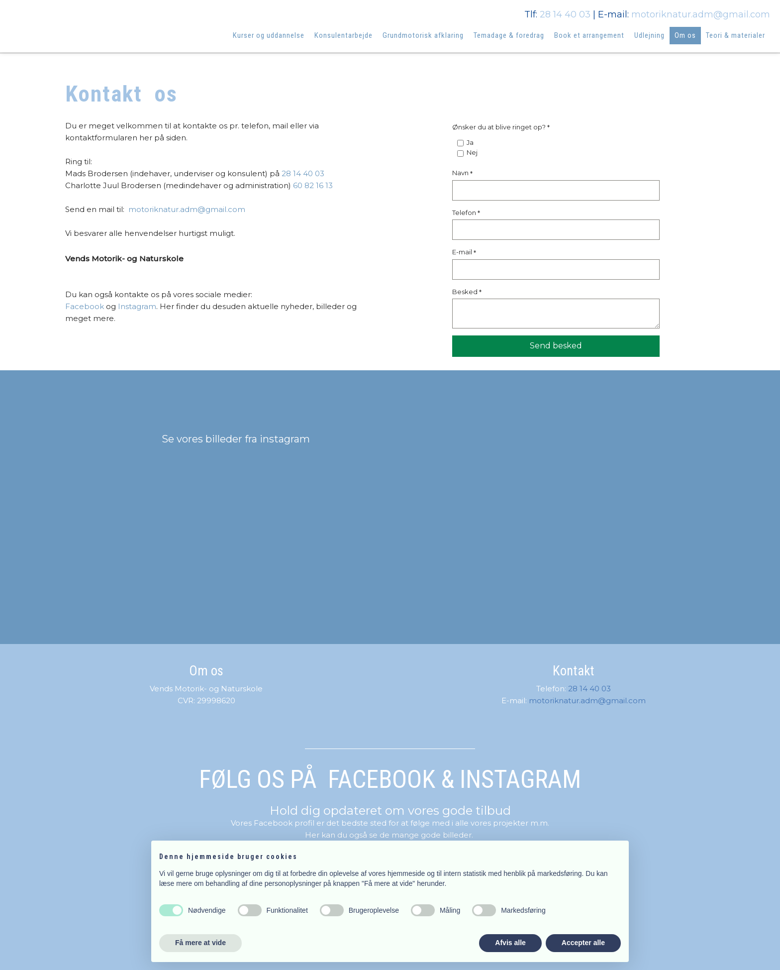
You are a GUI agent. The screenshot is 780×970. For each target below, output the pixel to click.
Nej (472, 152)
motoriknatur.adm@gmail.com (700, 14)
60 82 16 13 (313, 185)
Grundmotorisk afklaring (423, 35)
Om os (685, 35)
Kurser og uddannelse (268, 35)
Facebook (84, 306)
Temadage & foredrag (509, 35)
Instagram (137, 306)
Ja (470, 142)
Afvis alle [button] (510, 943)
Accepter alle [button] (583, 943)
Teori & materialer (735, 35)
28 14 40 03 (565, 14)
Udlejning (649, 35)
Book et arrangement (589, 35)
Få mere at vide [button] (200, 943)
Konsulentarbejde (343, 35)
